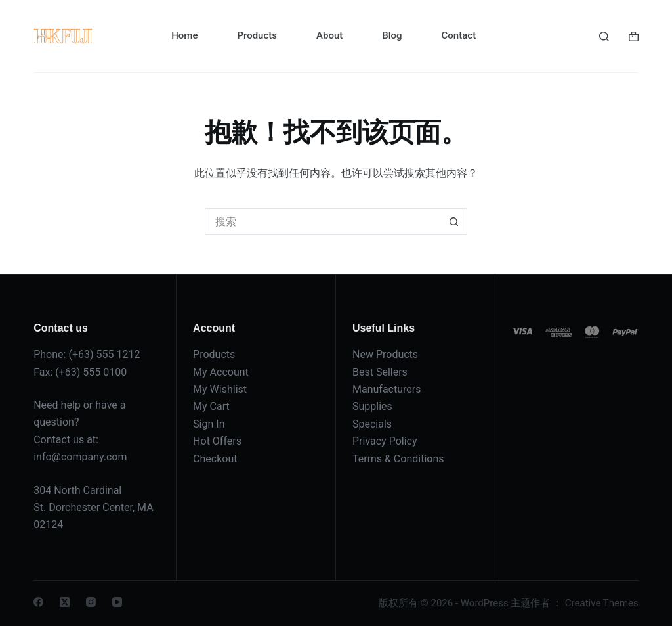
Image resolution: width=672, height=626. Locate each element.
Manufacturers (386, 389)
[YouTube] (117, 602)
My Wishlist (220, 389)
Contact (459, 35)
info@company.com (80, 457)
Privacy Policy (384, 441)
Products (257, 35)
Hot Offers (217, 441)
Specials (372, 424)
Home (184, 35)
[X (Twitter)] (65, 602)
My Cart (211, 406)
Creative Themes (602, 603)
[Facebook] (38, 602)
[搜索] (604, 36)
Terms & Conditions (398, 459)
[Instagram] (91, 602)
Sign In (208, 424)
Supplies (372, 406)
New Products (385, 354)
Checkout (215, 459)
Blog (392, 35)
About (329, 35)
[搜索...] (323, 221)
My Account (221, 372)
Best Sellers (380, 372)
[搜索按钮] (454, 221)
